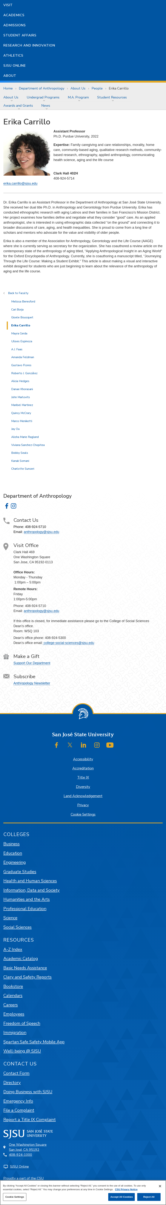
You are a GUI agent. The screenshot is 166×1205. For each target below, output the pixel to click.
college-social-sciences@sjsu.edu (68, 643)
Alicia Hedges (20, 381)
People (97, 88)
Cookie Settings (83, 814)
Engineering (14, 862)
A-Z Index (12, 949)
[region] (83, 1192)
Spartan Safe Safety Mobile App (33, 1042)
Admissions (14, 25)
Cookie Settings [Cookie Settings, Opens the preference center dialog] (14, 1196)
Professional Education (24, 909)
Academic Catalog (20, 958)
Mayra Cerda (19, 333)
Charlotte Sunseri (22, 469)
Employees (13, 1014)
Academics (13, 15)
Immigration (14, 1032)
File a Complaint (18, 1110)
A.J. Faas (16, 349)
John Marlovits (20, 397)
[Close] (160, 1186)
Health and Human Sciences (30, 881)
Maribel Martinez (22, 405)
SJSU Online (14, 65)
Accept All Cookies (121, 1196)
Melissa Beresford (23, 301)
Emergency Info (18, 1101)
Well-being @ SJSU (22, 1051)
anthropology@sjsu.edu (41, 532)
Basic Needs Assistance (25, 968)
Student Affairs (19, 35)
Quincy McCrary (21, 413)
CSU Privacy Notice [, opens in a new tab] (126, 1189)
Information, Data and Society (31, 890)
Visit (8, 5)
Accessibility (83, 759)
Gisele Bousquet (22, 317)
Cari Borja (17, 310)
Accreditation (83, 768)
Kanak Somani (20, 461)
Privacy (83, 805)
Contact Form (16, 1073)
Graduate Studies (19, 872)
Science (10, 918)
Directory (12, 1082)
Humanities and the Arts (26, 899)
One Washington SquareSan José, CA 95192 (28, 1147)
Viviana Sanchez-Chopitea (28, 445)
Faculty (23, 293)
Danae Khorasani (22, 389)
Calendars (12, 995)
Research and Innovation (29, 45)
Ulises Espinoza (21, 341)
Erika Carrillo (119, 88)
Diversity (83, 786)
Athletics (13, 55)
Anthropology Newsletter (31, 683)
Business (11, 844)
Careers (10, 1005)
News (45, 105)
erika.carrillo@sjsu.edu (20, 183)
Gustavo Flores (21, 365)
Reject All (148, 1196)
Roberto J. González (24, 373)
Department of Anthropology (41, 88)
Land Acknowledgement (83, 796)
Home (8, 88)
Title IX (83, 777)
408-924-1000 (20, 1155)
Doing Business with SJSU (27, 1092)
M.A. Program (78, 97)
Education (12, 853)
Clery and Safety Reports (27, 977)
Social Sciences (17, 927)
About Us (77, 88)
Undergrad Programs (43, 97)
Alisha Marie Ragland (25, 437)
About (9, 75)
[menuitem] (11, 97)
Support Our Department (31, 663)
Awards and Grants (18, 105)
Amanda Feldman (22, 357)
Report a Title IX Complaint (29, 1119)
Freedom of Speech (21, 1023)
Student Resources (112, 97)
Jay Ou (15, 429)
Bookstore (13, 986)
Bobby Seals (19, 453)
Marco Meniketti (21, 421)
